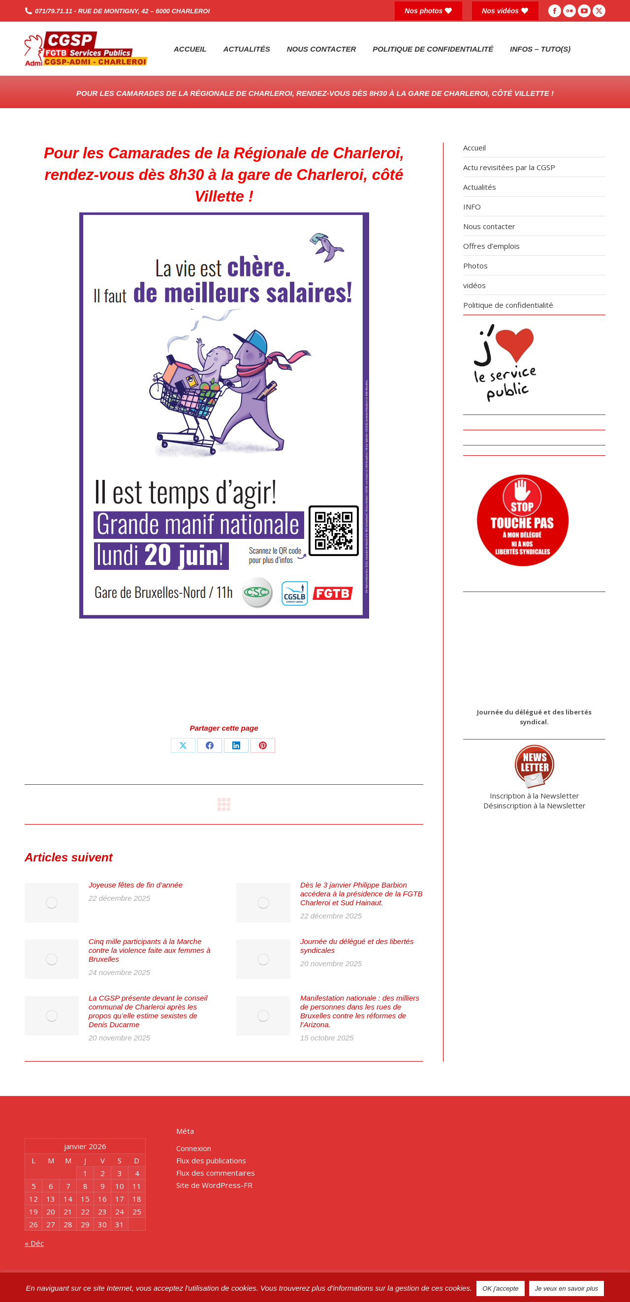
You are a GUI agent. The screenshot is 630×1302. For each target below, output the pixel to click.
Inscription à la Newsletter (534, 795)
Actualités (479, 187)
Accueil (474, 147)
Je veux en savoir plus (566, 1288)
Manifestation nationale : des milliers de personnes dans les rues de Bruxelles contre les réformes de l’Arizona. (359, 1011)
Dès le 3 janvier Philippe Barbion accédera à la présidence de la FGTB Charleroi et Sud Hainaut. (361, 894)
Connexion (193, 1148)
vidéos (474, 285)
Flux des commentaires (215, 1173)
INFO (472, 206)
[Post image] (52, 902)
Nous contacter (489, 226)
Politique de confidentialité (508, 305)
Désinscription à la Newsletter (534, 805)
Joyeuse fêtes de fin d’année (136, 885)
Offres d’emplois (491, 246)
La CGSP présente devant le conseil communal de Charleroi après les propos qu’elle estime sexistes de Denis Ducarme (148, 1011)
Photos (475, 265)
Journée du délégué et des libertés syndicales (356, 945)
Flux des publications (211, 1160)
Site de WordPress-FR (214, 1185)
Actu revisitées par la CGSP (509, 167)
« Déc (34, 1243)
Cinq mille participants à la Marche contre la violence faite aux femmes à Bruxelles (150, 950)
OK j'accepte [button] (500, 1288)
